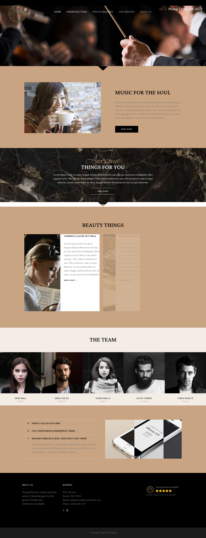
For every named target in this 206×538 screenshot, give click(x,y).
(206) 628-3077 (78, 503)
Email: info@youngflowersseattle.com (82, 500)
